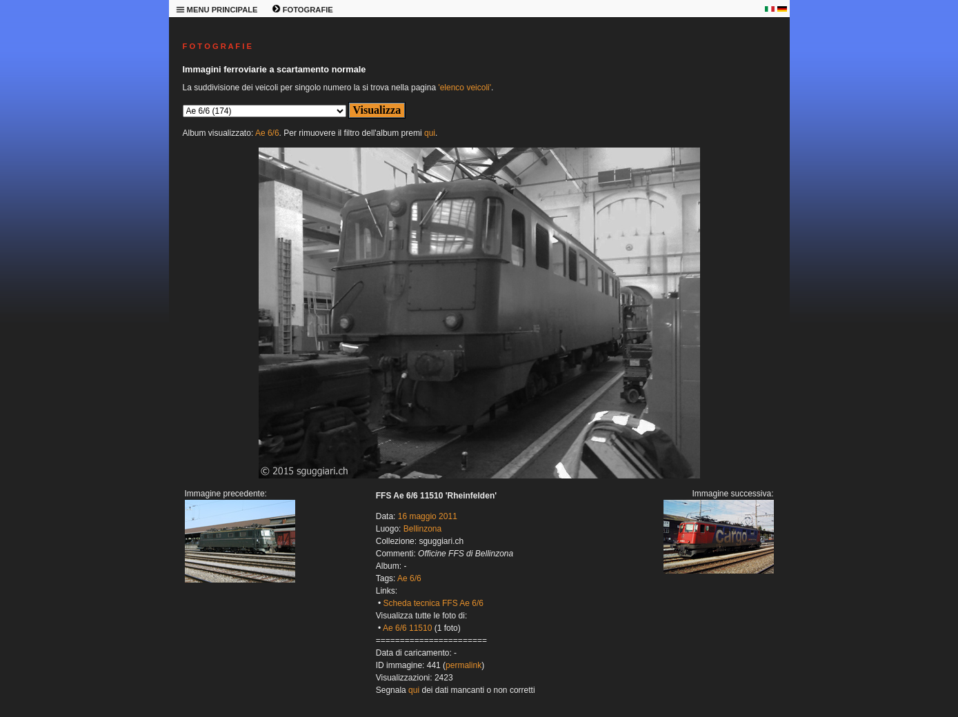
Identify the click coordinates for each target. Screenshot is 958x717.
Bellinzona (422, 529)
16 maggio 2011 (427, 516)
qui (429, 133)
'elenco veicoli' (464, 87)
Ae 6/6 (267, 133)
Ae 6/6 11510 (407, 628)
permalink (463, 665)
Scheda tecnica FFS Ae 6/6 (433, 603)
